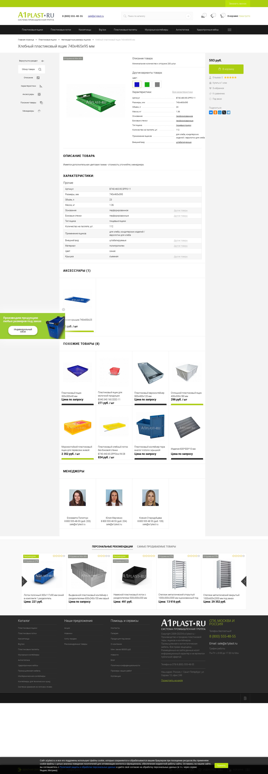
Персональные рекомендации (112, 546)
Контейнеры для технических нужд (34, 681)
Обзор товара (31, 69)
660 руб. (69, 326)
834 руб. (106, 457)
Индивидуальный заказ (23, 330)
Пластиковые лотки (61, 29)
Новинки (68, 633)
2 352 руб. (70, 454)
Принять (221, 765)
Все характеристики (182, 92)
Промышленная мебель (29, 671)
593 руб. (215, 60)
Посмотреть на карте (172, 680)
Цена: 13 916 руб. (170, 601)
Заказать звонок (237, 3)
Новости (115, 655)
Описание (32, 77)
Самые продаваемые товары (156, 546)
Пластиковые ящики (32, 29)
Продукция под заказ (120, 639)
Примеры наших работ (121, 671)
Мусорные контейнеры (156, 29)
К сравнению (217, 93)
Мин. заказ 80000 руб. (121, 649)
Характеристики (31, 86)
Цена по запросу (72, 399)
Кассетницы (85, 29)
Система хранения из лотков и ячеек (35, 687)
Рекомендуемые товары (75, 644)
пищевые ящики (183, 125)
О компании (116, 644)
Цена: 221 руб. (33, 601)
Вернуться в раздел (31, 61)
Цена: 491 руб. (123, 601)
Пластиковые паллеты (125, 29)
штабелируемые (183, 142)
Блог (113, 660)
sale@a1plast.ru (96, 16)
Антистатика (182, 29)
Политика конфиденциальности (125, 665)
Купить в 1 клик (218, 82)
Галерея (114, 633)
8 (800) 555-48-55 (222, 636)
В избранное (216, 88)
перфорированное (184, 116)
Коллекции (116, 676)
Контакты (115, 628)
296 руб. (179, 399)
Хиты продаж (70, 639)
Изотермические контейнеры (31, 676)
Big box (102, 29)
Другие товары (181, 210)
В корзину (226, 69)
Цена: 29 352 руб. (214, 601)
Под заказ (215, 98)
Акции (67, 628)
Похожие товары (32, 102)
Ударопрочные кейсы (208, 29)
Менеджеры (32, 111)
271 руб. (106, 403)
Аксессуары (32, 94)
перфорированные (184, 120)
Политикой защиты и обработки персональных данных (88, 767)
